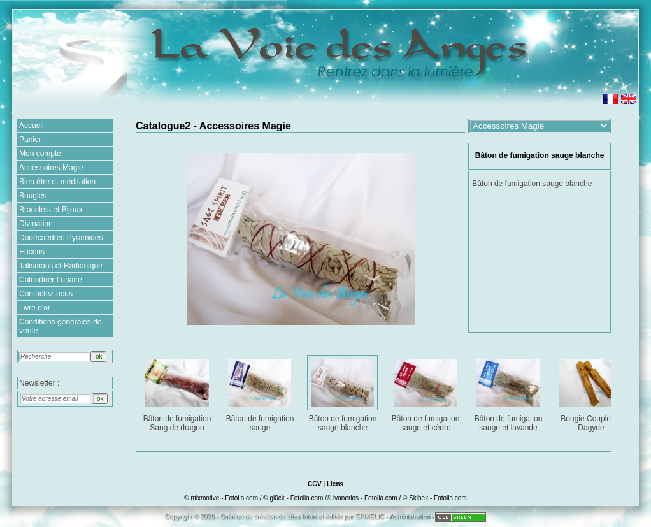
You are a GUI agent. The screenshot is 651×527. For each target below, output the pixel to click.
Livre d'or (34, 307)
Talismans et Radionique (61, 265)
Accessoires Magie (51, 167)
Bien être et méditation (57, 181)
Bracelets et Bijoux (50, 209)
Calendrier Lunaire (50, 279)
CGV (315, 483)
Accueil (31, 125)
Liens (335, 483)
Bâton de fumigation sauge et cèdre (426, 393)
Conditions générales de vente (60, 326)
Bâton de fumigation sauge (261, 393)
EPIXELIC (369, 516)
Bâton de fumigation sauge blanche (343, 393)
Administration (409, 516)
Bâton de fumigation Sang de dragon (178, 393)
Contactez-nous (46, 293)
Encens (32, 251)
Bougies (32, 195)
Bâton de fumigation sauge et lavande (509, 393)
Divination (36, 223)
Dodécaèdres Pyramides (61, 237)
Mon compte (40, 153)
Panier (30, 139)
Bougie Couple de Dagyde (592, 393)
